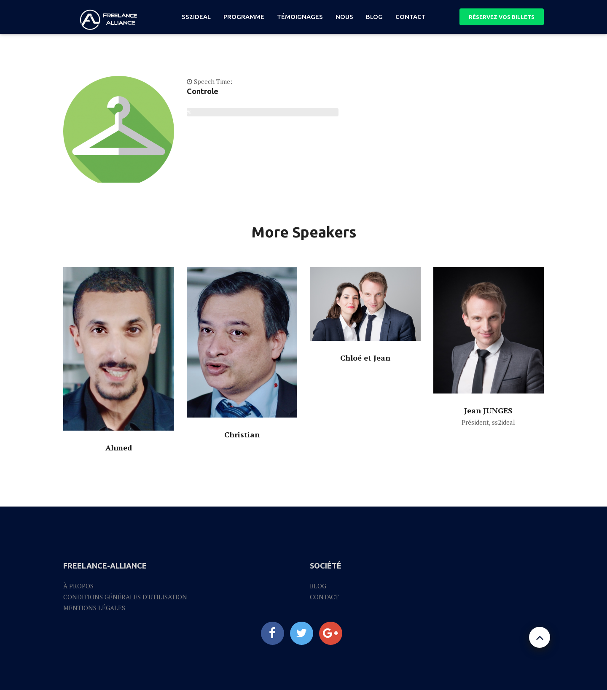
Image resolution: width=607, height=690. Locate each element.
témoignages (300, 16)
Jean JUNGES (488, 410)
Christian (242, 434)
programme (243, 16)
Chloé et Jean (365, 358)
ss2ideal (196, 16)
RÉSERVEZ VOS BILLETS (501, 17)
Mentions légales (94, 608)
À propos (78, 586)
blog (374, 16)
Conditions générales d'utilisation (125, 597)
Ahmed (118, 447)
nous (344, 16)
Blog (318, 586)
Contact (410, 16)
